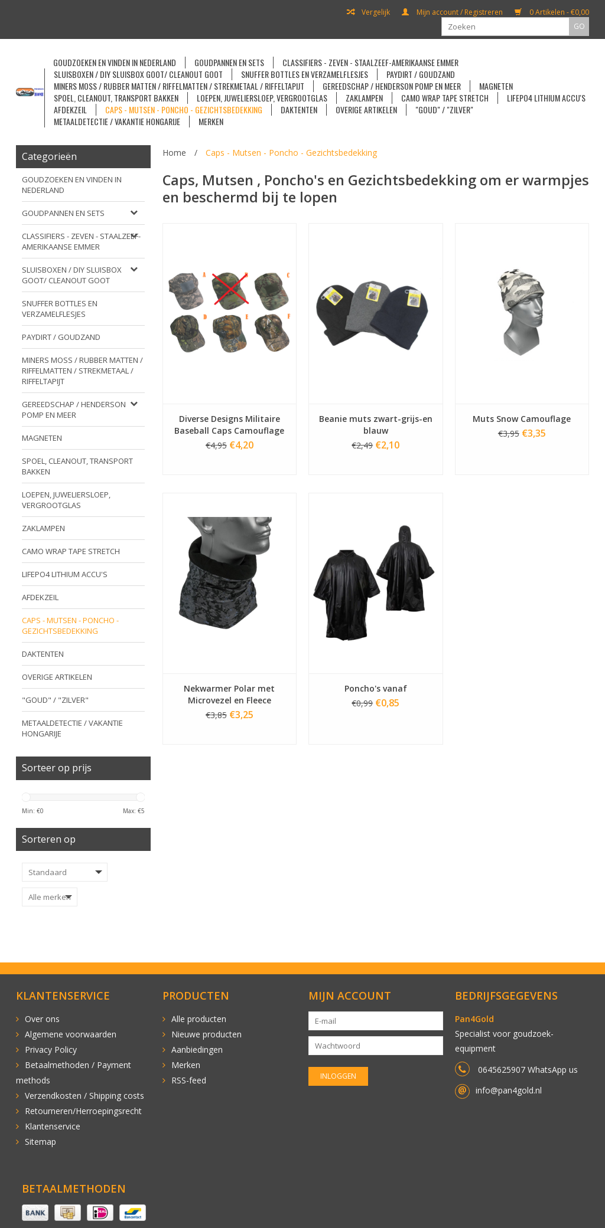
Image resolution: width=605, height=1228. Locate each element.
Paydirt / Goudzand (420, 74)
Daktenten (299, 110)
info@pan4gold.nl (509, 1090)
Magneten (496, 86)
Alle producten (198, 1018)
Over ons (42, 1018)
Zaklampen (364, 98)
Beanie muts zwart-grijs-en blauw (375, 424)
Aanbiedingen (197, 1049)
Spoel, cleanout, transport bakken (116, 98)
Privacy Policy (51, 1049)
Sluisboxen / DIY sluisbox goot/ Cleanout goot (138, 74)
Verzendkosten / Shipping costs (84, 1095)
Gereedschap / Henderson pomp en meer (392, 86)
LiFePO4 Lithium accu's (546, 98)
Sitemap (40, 1141)
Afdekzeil (70, 110)
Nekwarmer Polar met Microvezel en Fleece (229, 694)
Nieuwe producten (206, 1034)
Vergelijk (368, 12)
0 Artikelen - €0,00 (552, 12)
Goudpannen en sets (229, 62)
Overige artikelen (366, 110)
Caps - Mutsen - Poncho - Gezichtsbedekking (183, 110)
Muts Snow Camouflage (522, 418)
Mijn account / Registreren (452, 12)
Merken (211, 121)
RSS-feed (188, 1080)
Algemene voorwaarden (70, 1034)
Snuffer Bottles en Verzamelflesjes (304, 74)
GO (579, 26)
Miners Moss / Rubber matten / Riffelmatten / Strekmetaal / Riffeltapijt (179, 86)
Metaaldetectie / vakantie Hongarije (117, 121)
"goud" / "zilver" (444, 110)
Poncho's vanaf (375, 688)
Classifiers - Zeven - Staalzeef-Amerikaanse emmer (370, 62)
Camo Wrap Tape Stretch (445, 98)
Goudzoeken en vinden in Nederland (114, 62)
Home (174, 152)
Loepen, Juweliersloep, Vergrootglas (262, 98)
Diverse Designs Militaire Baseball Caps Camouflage (229, 424)
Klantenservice (52, 1126)
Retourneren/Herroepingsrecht (83, 1110)
